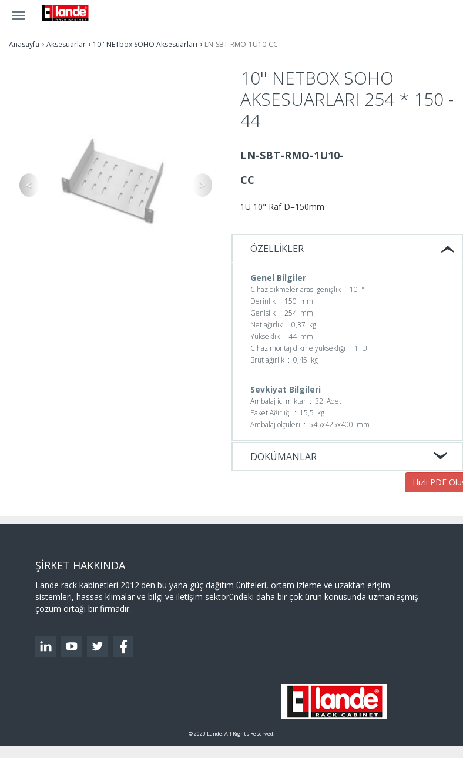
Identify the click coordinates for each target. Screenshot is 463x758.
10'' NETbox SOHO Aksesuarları (145, 44)
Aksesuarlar (66, 44)
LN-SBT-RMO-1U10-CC (241, 44)
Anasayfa (24, 44)
